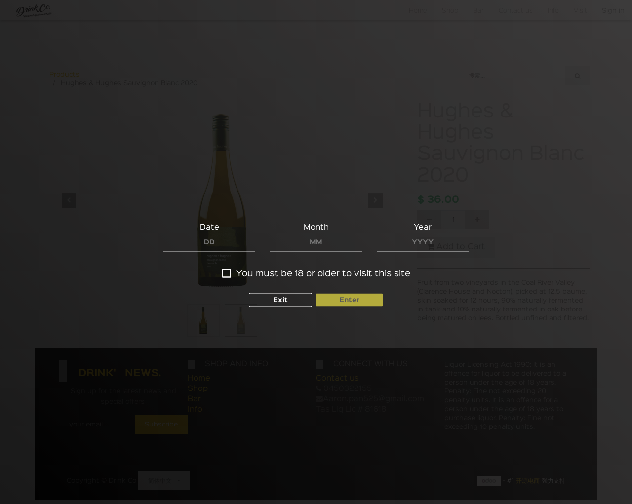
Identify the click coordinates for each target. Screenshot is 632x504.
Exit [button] (280, 300)
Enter (349, 300)
